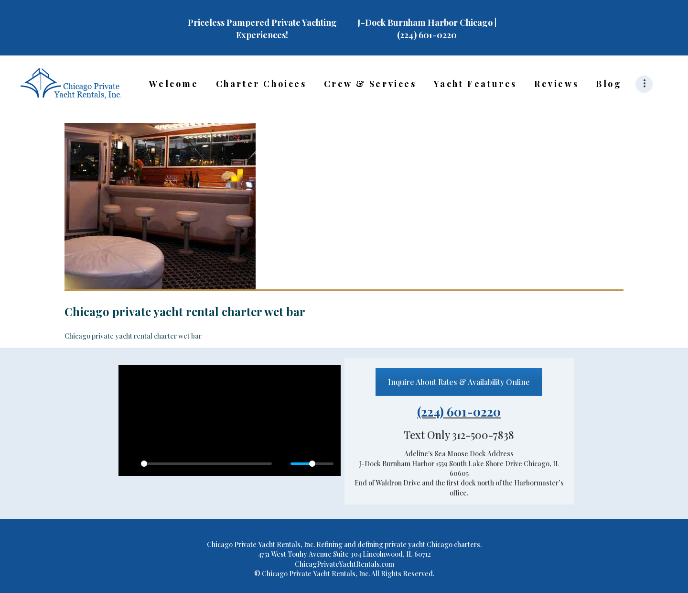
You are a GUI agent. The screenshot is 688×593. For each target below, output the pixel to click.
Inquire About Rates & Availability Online (459, 382)
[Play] (131, 463)
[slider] (206, 463)
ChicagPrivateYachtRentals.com (344, 564)
